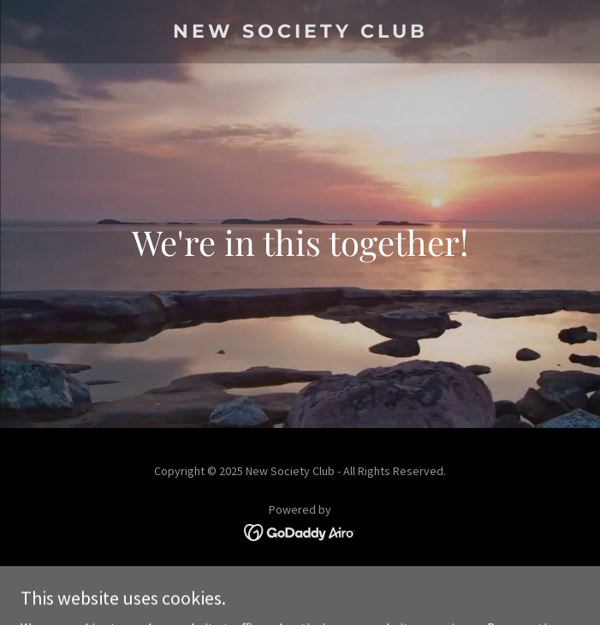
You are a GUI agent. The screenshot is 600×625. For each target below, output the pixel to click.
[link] (300, 32)
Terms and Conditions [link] (300, 579)
